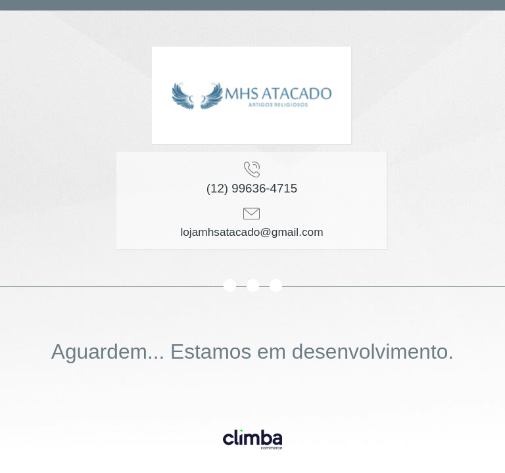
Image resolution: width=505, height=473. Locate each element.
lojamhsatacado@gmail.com (251, 231)
